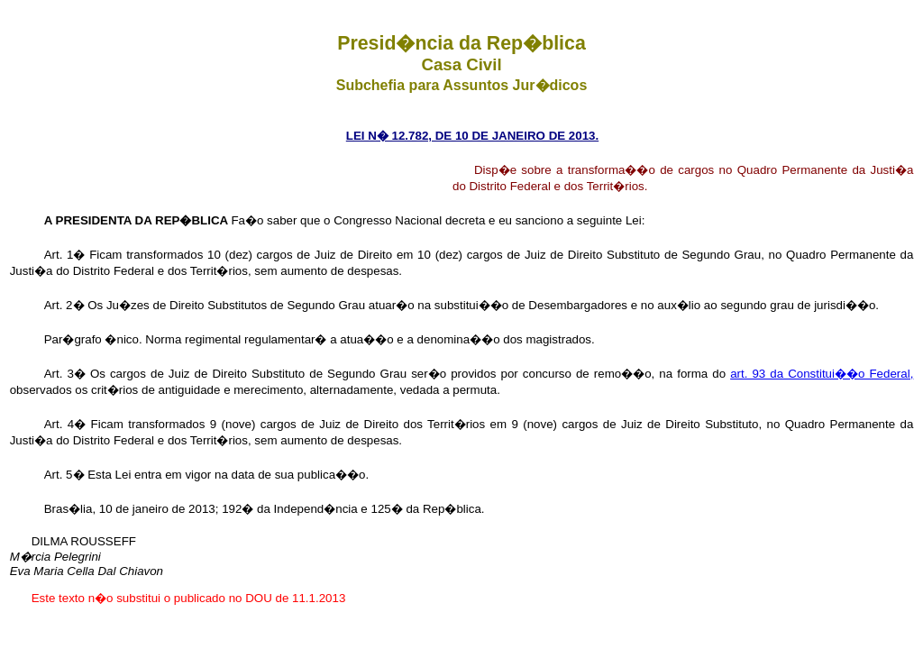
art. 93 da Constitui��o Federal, (821, 373)
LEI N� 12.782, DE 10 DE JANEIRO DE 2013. (472, 135)
